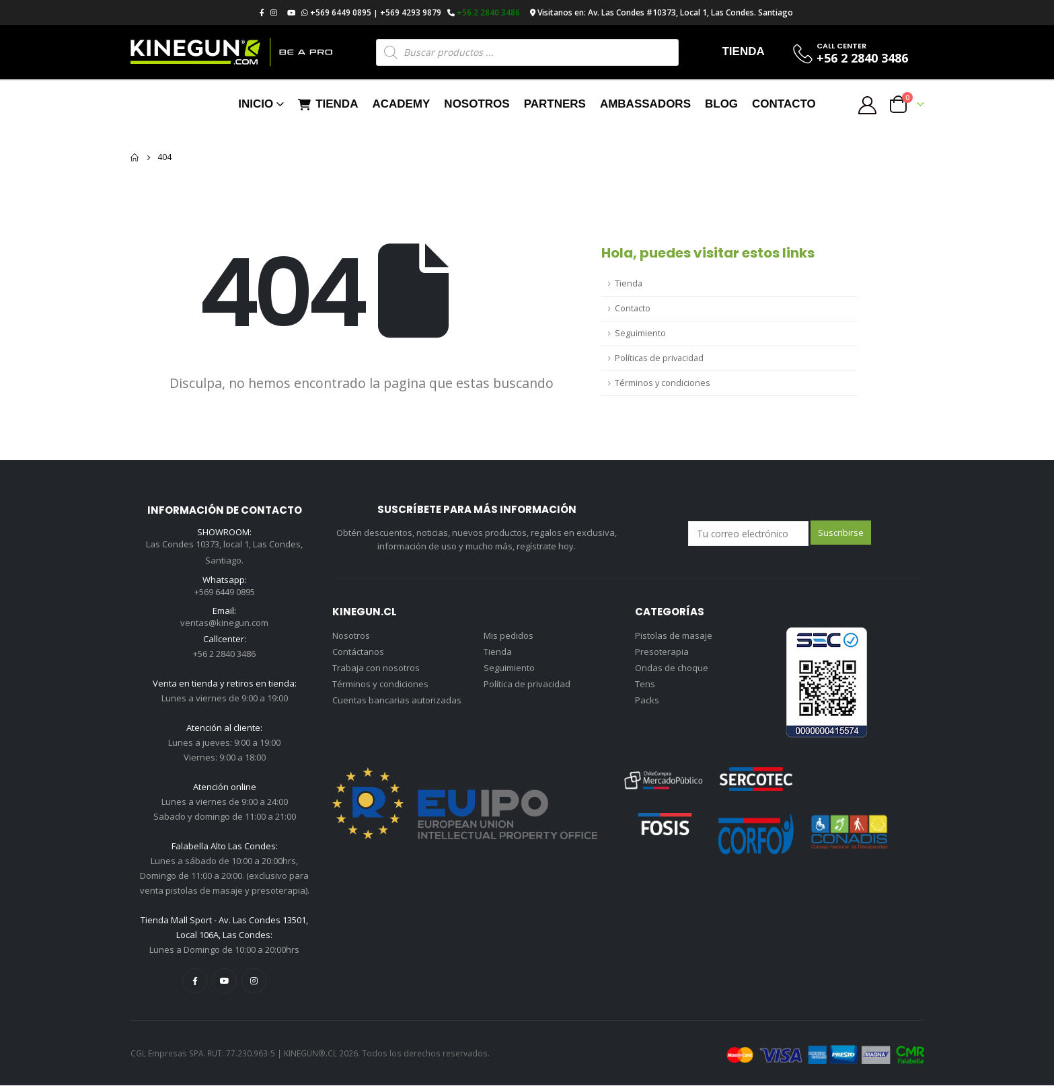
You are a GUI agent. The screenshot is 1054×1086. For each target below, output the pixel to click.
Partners (555, 104)
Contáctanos (358, 652)
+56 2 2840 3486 (488, 12)
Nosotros (476, 104)
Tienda (328, 104)
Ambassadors (645, 104)
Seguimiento (640, 333)
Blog (721, 104)
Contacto (784, 104)
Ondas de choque (671, 668)
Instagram (253, 981)
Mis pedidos (508, 635)
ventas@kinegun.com (224, 624)
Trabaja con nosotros (376, 668)
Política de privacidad (527, 684)
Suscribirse (841, 533)
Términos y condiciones (662, 383)
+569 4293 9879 (410, 12)
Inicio (255, 104)
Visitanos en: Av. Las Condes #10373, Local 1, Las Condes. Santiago (665, 12)
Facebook (194, 981)
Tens (645, 684)
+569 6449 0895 (340, 12)
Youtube (224, 981)
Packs (647, 700)
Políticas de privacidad (659, 358)
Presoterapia (662, 652)
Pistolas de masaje (673, 635)
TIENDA (743, 51)
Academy (401, 104)
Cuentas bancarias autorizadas (396, 700)
